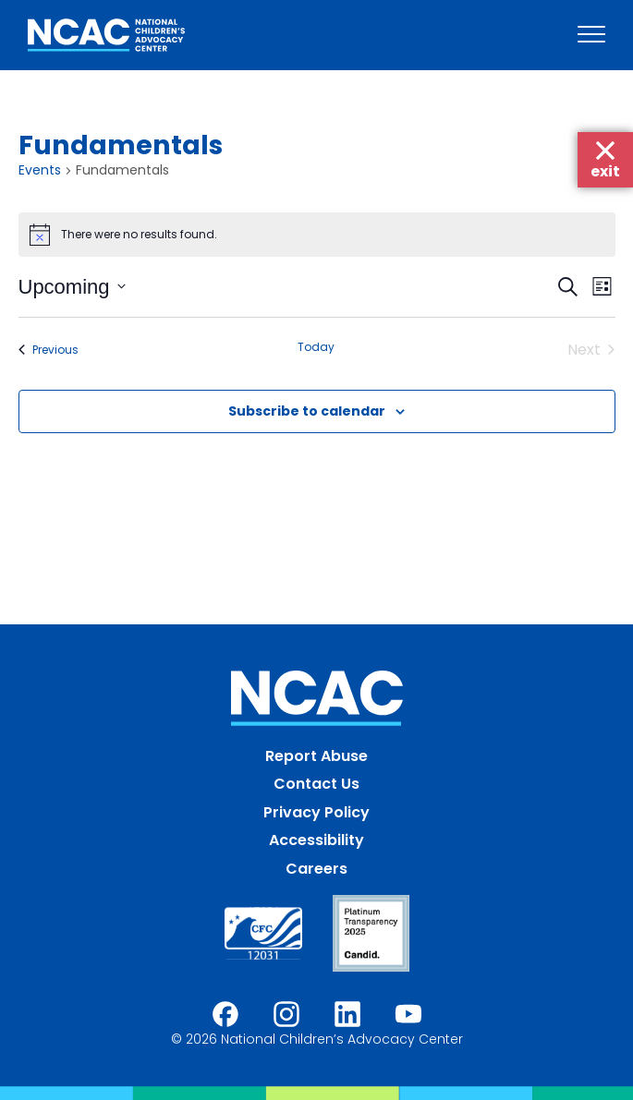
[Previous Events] (48, 350)
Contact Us (316, 783)
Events (39, 170)
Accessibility (316, 840)
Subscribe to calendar (306, 411)
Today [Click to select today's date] (316, 347)
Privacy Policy (316, 812)
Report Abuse (316, 756)
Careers (316, 868)
